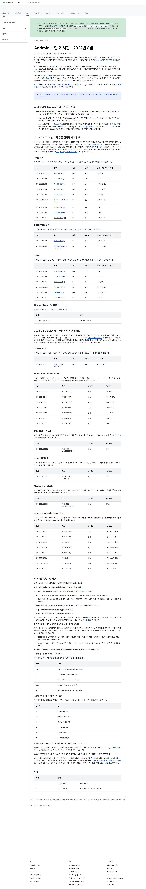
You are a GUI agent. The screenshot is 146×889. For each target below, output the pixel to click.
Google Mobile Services (115, 878)
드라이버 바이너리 (35, 881)
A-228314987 (58, 287)
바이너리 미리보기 (35, 875)
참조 (86, 13)
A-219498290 (58, 298)
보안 (46, 40)
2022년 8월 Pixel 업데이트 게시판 (97, 94)
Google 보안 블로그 (75, 875)
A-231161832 (58, 292)
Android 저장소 (35, 865)
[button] (12, 16)
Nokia (119, 761)
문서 (3, 8)
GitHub (32, 885)
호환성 (48, 13)
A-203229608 (58, 218)
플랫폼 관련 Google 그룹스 (77, 878)
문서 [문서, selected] (19, 2)
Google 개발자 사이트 (113, 748)
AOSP (36, 40)
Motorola (112, 761)
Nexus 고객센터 (112, 872)
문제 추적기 (110, 885)
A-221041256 (58, 246)
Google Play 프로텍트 (47, 112)
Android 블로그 (73, 872)
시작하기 (18, 13)
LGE (107, 761)
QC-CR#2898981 (67, 506)
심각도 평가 (47, 78)
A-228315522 (58, 189)
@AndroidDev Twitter (76, 868)
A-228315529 (58, 184)
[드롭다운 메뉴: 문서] (23, 2)
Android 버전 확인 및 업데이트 (106, 60)
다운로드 (32, 872)
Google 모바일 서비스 (90, 127)
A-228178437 (58, 200)
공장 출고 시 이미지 (36, 878)
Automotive (75, 13)
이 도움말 (86, 620)
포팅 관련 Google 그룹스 (76, 885)
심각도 (99, 145)
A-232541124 (58, 179)
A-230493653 (58, 241)
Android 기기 (60, 13)
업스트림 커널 (58, 366)
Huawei (102, 761)
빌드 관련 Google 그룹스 (76, 881)
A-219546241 (58, 282)
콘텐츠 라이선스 (59, 800)
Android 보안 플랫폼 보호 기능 (68, 85)
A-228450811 (58, 276)
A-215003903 (58, 195)
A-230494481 (58, 271)
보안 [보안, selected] (27, 13)
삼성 (39, 763)
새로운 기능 (6, 13)
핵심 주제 (38, 13)
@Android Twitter (74, 865)
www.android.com (113, 875)
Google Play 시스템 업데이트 (66, 152)
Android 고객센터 (112, 865)
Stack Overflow (112, 881)
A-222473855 (58, 207)
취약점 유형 (92, 145)
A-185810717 (58, 173)
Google (96, 761)
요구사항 (32, 868)
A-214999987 (58, 212)
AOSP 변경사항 (49, 31)
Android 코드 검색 (34, 2)
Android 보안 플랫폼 (67, 112)
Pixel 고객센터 (111, 868)
